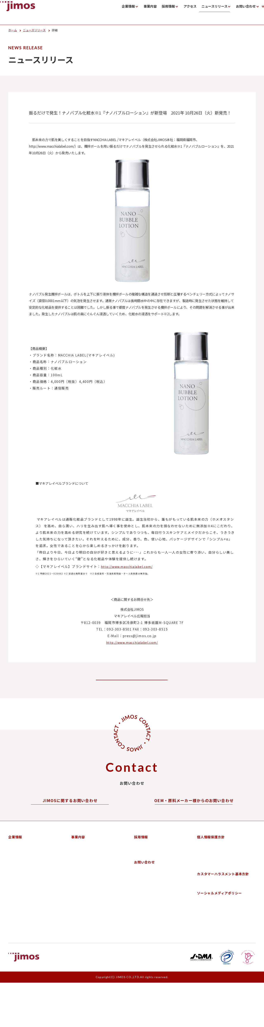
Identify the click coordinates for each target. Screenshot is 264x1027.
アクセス (149, 12)
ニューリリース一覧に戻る (122, 682)
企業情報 (91, 12)
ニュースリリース (173, 12)
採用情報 (129, 12)
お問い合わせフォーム (70, 822)
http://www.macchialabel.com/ (127, 567)
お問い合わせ (204, 12)
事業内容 (112, 12)
